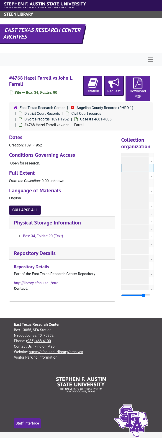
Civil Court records (86, 113)
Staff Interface (27, 423)
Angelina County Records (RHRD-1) (105, 108)
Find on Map (44, 346)
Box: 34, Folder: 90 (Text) (43, 236)
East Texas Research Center (42, 108)
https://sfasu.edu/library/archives (56, 352)
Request (114, 85)
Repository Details (35, 253)
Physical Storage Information (47, 222)
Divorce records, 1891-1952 (46, 119)
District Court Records (42, 113)
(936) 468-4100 (38, 341)
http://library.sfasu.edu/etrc (36, 283)
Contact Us (23, 346)
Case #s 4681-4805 (95, 119)
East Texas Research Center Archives (42, 33)
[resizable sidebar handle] (136, 295)
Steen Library (18, 14)
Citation (92, 85)
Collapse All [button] (25, 210)
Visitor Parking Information (35, 357)
